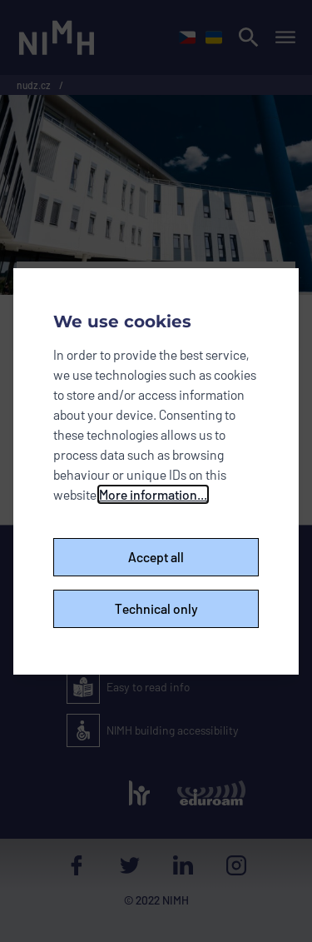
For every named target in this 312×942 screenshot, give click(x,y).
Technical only (156, 608)
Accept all (156, 557)
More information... (153, 494)
